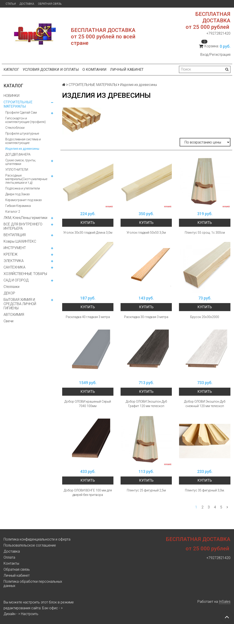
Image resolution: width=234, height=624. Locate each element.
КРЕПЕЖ (11, 254)
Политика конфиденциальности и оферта (37, 539)
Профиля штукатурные (22, 133)
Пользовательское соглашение (30, 545)
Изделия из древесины (22, 148)
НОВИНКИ (11, 96)
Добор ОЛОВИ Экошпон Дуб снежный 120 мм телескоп (204, 404)
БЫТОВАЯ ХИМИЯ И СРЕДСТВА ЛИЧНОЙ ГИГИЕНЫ (20, 303)
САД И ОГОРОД (16, 280)
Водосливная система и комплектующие (23, 141)
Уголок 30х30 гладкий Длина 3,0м (87, 232)
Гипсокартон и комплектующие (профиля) (25, 120)
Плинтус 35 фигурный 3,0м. (205, 490)
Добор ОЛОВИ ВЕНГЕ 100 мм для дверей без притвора (88, 493)
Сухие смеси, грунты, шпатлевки (20, 162)
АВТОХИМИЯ (14, 314)
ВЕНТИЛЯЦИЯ (15, 235)
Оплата (9, 557)
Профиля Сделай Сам (21, 112)
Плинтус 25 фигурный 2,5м (146, 490)
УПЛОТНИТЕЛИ (16, 169)
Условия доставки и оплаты (51, 69)
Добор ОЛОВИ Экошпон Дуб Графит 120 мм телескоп (146, 404)
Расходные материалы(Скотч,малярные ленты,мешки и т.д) (26, 179)
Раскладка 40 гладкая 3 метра (88, 317)
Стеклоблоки (15, 127)
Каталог (11, 69)
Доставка (27, 3)
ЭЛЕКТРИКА (14, 261)
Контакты (11, 563)
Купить (87, 222)
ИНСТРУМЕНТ (15, 248)
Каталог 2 (12, 211)
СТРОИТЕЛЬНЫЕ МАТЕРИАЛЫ (18, 104)
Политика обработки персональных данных (33, 583)
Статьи (11, 3)
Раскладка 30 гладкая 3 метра (146, 317)
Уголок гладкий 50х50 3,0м (146, 232)
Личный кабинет (127, 69)
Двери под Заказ (17, 194)
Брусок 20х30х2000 (204, 317)
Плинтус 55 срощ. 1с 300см (205, 232)
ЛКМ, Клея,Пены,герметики (25, 218)
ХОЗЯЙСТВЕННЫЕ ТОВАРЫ (25, 274)
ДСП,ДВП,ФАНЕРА (18, 154)
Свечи (8, 321)
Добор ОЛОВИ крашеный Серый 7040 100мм (87, 404)
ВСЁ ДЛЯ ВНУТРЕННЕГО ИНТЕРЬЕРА (23, 226)
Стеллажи (11, 287)
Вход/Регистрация (215, 54)
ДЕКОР (9, 293)
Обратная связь (50, 3)
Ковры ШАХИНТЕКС (20, 241)
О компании (94, 69)
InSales (224, 601)
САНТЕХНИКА (14, 267)
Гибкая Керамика (18, 206)
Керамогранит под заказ (23, 200)
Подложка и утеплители (22, 188)
